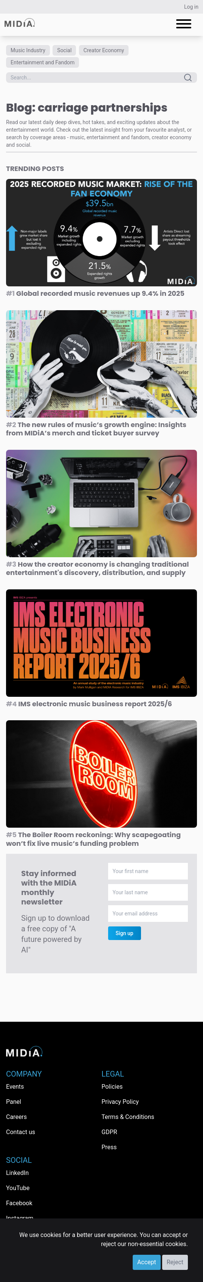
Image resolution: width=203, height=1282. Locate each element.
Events (15, 1086)
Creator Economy (104, 50)
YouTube (17, 1188)
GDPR (109, 1132)
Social (64, 50)
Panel (13, 1101)
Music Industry (28, 50)
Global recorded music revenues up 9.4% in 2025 (95, 293)
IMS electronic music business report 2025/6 (89, 704)
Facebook (19, 1203)
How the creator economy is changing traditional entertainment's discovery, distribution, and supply (97, 568)
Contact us (20, 1132)
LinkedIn (17, 1172)
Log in (191, 7)
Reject (175, 1262)
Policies (112, 1086)
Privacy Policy (120, 1101)
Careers (16, 1116)
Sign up (124, 933)
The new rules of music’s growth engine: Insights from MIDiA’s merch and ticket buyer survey (96, 429)
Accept (146, 1262)
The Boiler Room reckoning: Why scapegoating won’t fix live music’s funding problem (93, 839)
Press (109, 1147)
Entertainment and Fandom (42, 62)
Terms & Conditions (128, 1116)
